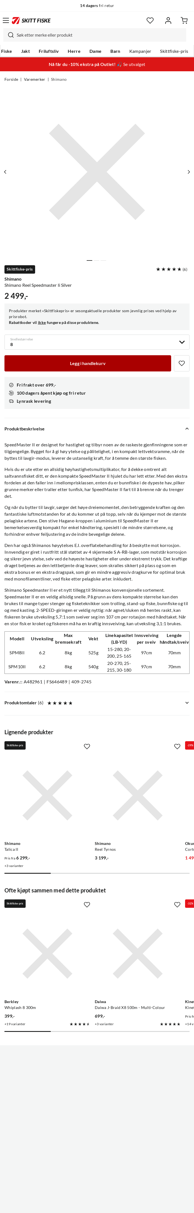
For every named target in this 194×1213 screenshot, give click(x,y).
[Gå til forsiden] (31, 20)
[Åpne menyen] (6, 20)
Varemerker (34, 79)
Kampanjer (140, 51)
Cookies (131, 1204)
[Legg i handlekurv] (87, 363)
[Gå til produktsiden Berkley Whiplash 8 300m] (47, 954)
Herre (74, 51)
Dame (95, 51)
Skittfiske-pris (174, 51)
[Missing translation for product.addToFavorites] (182, 363)
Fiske (6, 51)
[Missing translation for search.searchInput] (8, 35)
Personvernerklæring (75, 1204)
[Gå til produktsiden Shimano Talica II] (47, 795)
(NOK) (97, 1180)
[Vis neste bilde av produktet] (188, 172)
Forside (11, 79)
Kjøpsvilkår (109, 1204)
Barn (115, 51)
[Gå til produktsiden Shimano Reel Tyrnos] (138, 795)
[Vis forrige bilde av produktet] (5, 172)
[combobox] (94, 35)
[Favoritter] (150, 20)
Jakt (25, 51)
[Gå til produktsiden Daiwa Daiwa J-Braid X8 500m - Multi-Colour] (138, 954)
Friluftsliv (49, 51)
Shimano (59, 79)
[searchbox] (100, 35)
